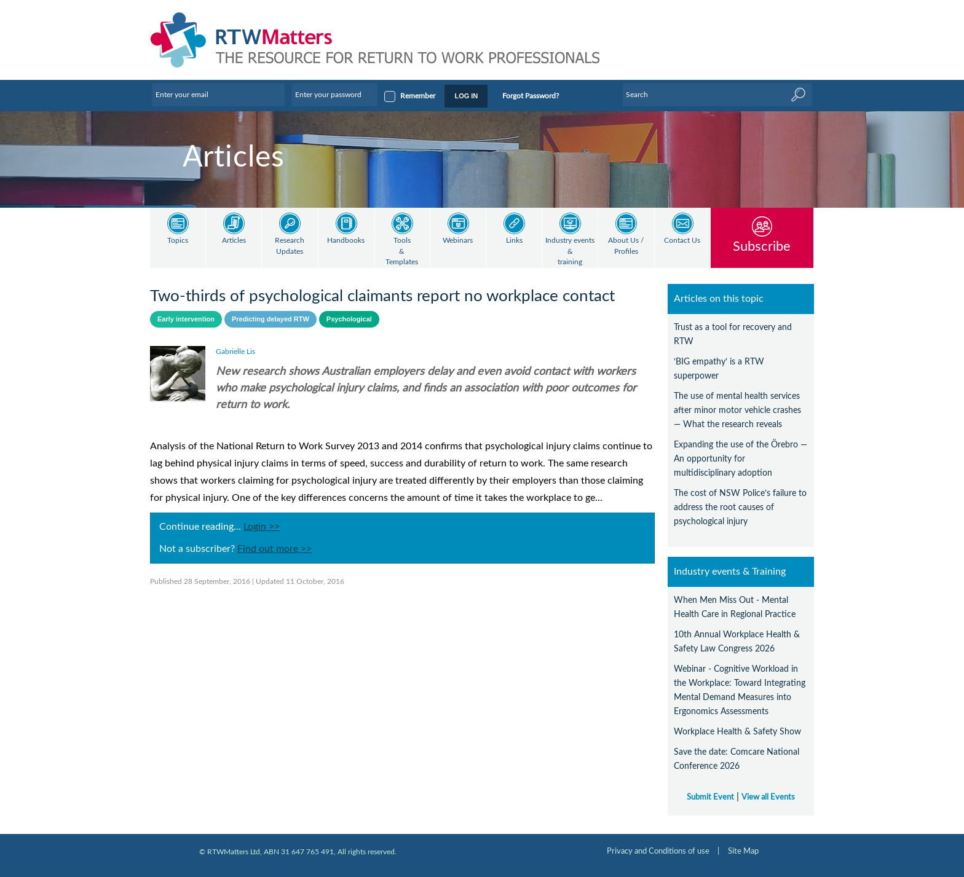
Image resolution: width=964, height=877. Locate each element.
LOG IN (466, 96)
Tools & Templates (401, 251)
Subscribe (762, 246)
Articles (234, 240)
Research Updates (289, 246)
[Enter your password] (334, 94)
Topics (177, 240)
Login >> (261, 527)
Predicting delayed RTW (270, 319)
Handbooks (346, 240)
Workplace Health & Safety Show (737, 731)
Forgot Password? (530, 96)
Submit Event (710, 797)
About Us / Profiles (626, 246)
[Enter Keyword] (717, 94)
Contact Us (682, 240)
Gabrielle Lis (235, 351)
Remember (417, 96)
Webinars (458, 240)
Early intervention (186, 319)
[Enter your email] (218, 94)
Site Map (743, 851)
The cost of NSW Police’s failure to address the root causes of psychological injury (740, 507)
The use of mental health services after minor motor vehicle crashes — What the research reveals (737, 410)
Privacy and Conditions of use (658, 851)
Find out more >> (274, 549)
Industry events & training (570, 251)
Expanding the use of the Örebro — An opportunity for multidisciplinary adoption (740, 459)
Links (514, 240)
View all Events (768, 797)
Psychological (349, 319)
